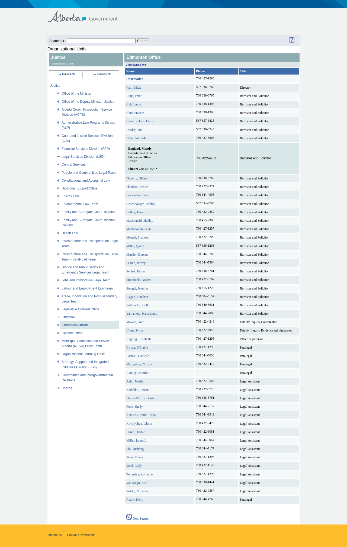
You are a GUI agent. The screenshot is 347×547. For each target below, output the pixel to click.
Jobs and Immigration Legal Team (86, 280)
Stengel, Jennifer (137, 288)
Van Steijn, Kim (136, 483)
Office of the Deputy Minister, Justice (88, 102)
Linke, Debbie (135, 432)
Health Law (70, 233)
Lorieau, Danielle (137, 356)
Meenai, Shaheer (137, 237)
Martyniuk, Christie (139, 364)
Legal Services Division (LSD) (83, 157)
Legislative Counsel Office (80, 309)
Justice (55, 86)
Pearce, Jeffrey (136, 263)
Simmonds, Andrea (138, 280)
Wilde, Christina (137, 491)
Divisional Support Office (79, 188)
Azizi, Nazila (134, 381)
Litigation (68, 317)
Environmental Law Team (80, 204)
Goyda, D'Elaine (137, 347)
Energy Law (70, 196)
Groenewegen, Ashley (140, 204)
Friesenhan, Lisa (137, 195)
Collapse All (102, 74)
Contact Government (81, 534)
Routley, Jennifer (137, 373)
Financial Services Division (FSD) (86, 149)
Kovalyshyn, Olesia (139, 424)
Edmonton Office (75, 325)
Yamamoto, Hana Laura (141, 314)
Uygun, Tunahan (137, 297)
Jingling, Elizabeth (138, 339)
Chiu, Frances (135, 113)
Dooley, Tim (134, 130)
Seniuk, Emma (136, 271)
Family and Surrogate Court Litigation (88, 212)
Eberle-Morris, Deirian (141, 398)
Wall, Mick (133, 87)
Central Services (73, 164)
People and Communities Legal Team (88, 173)
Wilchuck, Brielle (137, 305)
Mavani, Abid (135, 322)
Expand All (66, 74)
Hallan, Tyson (135, 212)
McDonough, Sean (138, 229)
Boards (67, 388)
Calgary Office (72, 333)
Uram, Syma (134, 330)
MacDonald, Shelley (139, 221)
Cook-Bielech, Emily (140, 121)
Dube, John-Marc (137, 138)
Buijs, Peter (134, 96)
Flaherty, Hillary (137, 178)
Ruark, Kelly (134, 499)
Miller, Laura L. (136, 440)
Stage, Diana (134, 457)
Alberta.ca (55, 534)
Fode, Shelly (134, 406)
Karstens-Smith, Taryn (141, 415)
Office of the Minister (76, 93)
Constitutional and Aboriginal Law (86, 180)
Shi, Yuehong (135, 449)
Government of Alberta (87, 14)
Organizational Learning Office (83, 354)
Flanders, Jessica (137, 187)
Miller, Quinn (135, 246)
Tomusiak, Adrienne (139, 474)
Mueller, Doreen (137, 254)
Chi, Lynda (133, 104)
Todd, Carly (134, 466)
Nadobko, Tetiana (137, 390)
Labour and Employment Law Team (87, 288)
